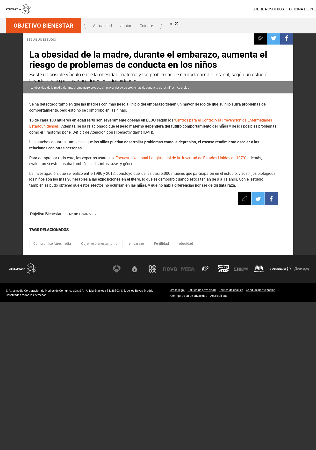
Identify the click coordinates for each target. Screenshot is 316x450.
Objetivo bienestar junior (100, 391)
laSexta (134, 416)
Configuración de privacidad (188, 443)
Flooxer (301, 416)
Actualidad (102, 25)
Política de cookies (231, 438)
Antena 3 (116, 416)
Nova (170, 416)
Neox (152, 416)
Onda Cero (223, 416)
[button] (85, 26)
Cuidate (146, 25)
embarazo (136, 391)
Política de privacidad (201, 438)
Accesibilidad (219, 443)
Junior (125, 25)
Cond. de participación (260, 438)
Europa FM (241, 416)
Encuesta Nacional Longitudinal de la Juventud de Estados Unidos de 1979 (180, 305)
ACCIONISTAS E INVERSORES (285, 9)
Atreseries (205, 416)
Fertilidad (161, 391)
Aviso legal (177, 438)
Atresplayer (280, 416)
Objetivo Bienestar (43, 25)
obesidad (186, 391)
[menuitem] (199, 9)
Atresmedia (23, 417)
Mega (188, 416)
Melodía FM (259, 416)
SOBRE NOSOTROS (199, 9)
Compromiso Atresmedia (52, 391)
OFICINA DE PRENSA (238, 9)
